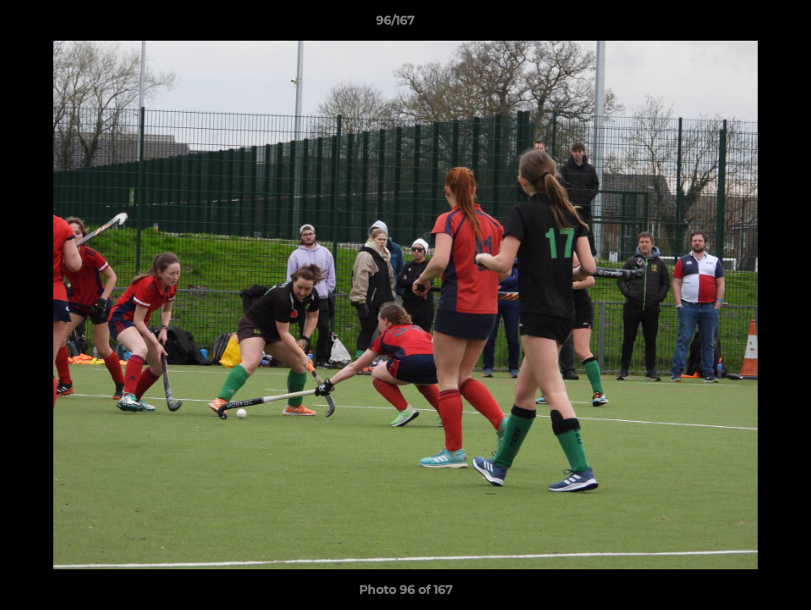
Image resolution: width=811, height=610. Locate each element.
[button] (740, 24)
